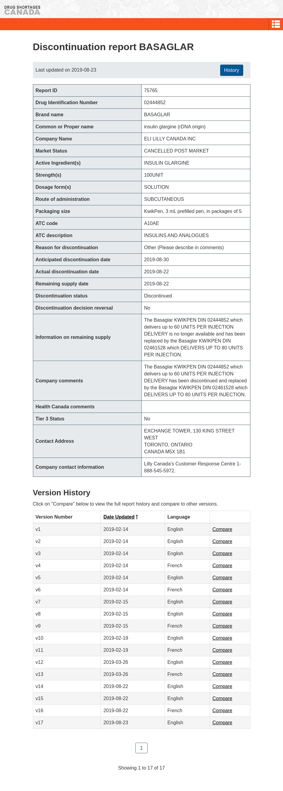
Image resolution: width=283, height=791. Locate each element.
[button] (276, 24)
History (231, 70)
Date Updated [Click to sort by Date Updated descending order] (118, 516)
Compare (222, 529)
